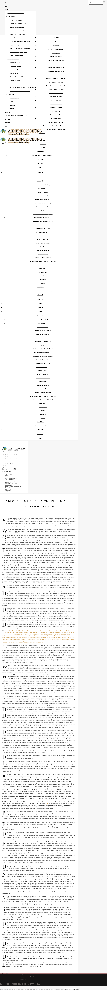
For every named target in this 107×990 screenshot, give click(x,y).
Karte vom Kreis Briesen (15, 62)
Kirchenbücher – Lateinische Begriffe (18, 34)
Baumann (7, 475)
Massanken (8, 482)
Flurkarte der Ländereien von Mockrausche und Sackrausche (23, 87)
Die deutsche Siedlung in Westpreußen (18, 52)
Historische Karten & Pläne (13, 59)
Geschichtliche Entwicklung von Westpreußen (20, 48)
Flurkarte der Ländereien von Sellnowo (18, 84)
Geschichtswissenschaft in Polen (17, 55)
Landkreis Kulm (9, 479)
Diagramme (12, 105)
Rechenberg (8, 485)
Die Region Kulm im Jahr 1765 (16, 76)
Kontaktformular (22, 979)
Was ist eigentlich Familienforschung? (16, 13)
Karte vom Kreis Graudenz (15, 66)
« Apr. (3, 467)
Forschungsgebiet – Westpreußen (15, 45)
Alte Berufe (12, 38)
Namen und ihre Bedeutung (16, 20)
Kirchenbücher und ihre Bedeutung (18, 30)
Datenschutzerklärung (23, 974)
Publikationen (11, 94)
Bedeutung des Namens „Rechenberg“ (18, 23)
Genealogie (7, 9)
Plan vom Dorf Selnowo (15, 80)
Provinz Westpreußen (10, 483)
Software (7, 490)
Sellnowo (7, 489)
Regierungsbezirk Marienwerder (13, 486)
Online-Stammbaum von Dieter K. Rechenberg (18, 115)
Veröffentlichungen (9, 492)
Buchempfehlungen (14, 98)
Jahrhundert (70, 955)
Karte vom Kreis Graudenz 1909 (16, 69)
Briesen (7, 476)
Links (6, 126)
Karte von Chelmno (14, 73)
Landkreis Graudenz (10, 478)
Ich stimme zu (67, 989)
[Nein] (78, 989)
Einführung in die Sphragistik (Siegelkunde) (20, 41)
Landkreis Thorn (9, 481)
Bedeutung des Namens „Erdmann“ (18, 27)
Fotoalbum (7, 122)
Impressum (21, 977)
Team (6, 6)
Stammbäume (8, 112)
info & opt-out (74, 989)
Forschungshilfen (11, 16)
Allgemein (7, 474)
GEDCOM (12, 108)
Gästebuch (7, 119)
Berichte (12, 101)
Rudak (6, 487)
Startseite (7, 2)
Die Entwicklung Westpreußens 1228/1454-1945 (20, 91)
